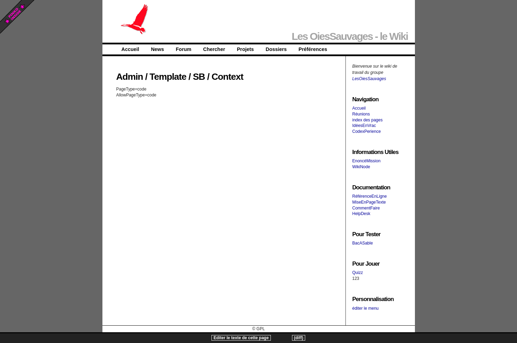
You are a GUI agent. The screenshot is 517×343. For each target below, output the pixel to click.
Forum (183, 49)
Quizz (357, 272)
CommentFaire (366, 208)
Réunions (361, 114)
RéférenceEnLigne (369, 196)
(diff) (298, 337)
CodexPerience (366, 131)
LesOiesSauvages (369, 78)
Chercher (214, 49)
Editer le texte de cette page (241, 337)
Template (168, 76)
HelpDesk (361, 213)
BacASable (362, 243)
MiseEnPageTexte (369, 202)
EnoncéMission (366, 160)
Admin (129, 76)
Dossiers (276, 49)
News (157, 49)
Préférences (313, 49)
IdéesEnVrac (364, 125)
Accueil (130, 49)
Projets (245, 49)
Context (227, 76)
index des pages (367, 120)
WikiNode (361, 166)
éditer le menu (365, 308)
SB (199, 76)
